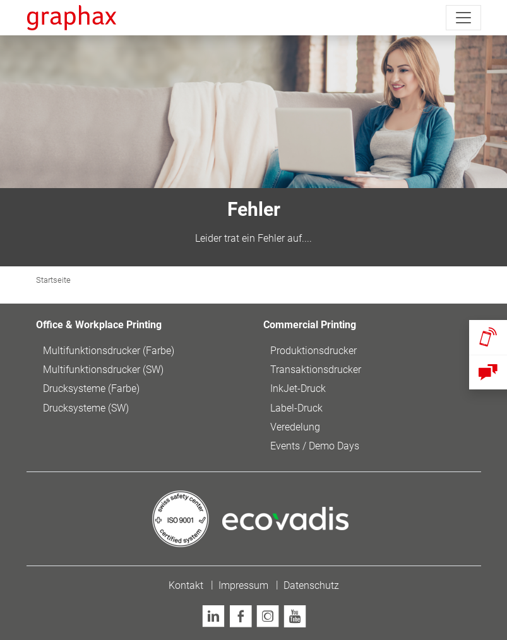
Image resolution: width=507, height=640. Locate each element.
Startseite (53, 280)
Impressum (243, 585)
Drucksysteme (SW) (86, 408)
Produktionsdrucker (313, 351)
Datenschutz (311, 585)
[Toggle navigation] (463, 17)
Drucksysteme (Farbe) (91, 388)
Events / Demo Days (314, 446)
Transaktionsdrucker (315, 370)
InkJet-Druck (298, 388)
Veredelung (295, 427)
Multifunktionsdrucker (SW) (103, 370)
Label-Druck (296, 408)
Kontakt (186, 585)
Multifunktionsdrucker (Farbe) (108, 351)
